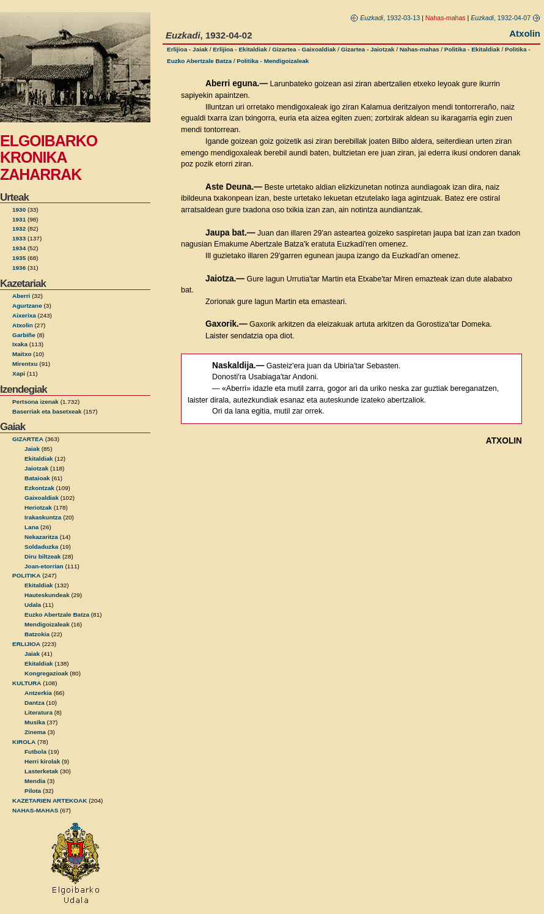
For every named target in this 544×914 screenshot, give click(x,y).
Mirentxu (25, 363)
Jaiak (32, 448)
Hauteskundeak (47, 595)
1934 (19, 248)
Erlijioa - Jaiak (187, 49)
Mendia (34, 781)
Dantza (34, 702)
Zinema (35, 732)
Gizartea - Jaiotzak (368, 49)
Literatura (38, 712)
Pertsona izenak (35, 401)
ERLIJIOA (26, 644)
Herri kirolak (42, 761)
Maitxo (22, 354)
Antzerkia (38, 692)
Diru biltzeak (42, 556)
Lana (31, 527)
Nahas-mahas (419, 49)
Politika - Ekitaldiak (472, 49)
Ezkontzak (39, 488)
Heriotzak (38, 507)
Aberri (21, 295)
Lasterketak (41, 771)
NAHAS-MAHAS (35, 810)
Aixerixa (24, 315)
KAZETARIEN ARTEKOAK (49, 800)
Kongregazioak (46, 673)
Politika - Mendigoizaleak (273, 61)
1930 (19, 209)
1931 (19, 219)
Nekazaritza (41, 536)
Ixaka (20, 344)
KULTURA (26, 683)
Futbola (35, 751)
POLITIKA (26, 575)
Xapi (18, 373)
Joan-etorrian (44, 566)
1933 (19, 238)
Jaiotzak (36, 468)
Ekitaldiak (38, 458)
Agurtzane (27, 305)
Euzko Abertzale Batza (56, 614)
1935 (19, 258)
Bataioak (37, 478)
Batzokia (37, 634)
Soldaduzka (41, 546)
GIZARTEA (27, 439)
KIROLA (23, 741)
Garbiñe (23, 335)
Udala (32, 604)
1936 (19, 267)
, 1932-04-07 (505, 17)
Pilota (32, 790)
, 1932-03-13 (385, 17)
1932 (19, 228)
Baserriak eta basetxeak (47, 411)
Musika (34, 722)
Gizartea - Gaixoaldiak (304, 49)
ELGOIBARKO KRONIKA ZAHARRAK (48, 157)
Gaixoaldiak (41, 497)
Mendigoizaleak (47, 624)
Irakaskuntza (42, 517)
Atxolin (22, 325)
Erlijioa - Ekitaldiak (240, 49)
